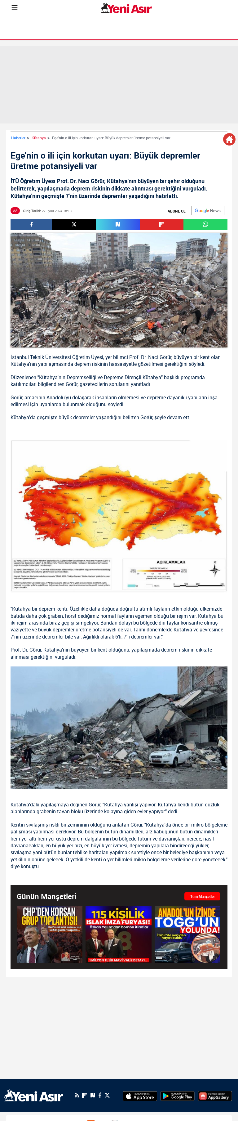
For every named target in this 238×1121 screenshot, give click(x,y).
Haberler (18, 137)
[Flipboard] (84, 1095)
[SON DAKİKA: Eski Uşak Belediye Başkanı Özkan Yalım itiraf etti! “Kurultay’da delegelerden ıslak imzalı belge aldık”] (118, 934)
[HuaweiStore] (215, 1095)
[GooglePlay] (177, 1095)
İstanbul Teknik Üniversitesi (41, 357)
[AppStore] (140, 1095)
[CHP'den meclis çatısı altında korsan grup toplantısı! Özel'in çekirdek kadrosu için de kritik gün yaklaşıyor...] (49, 934)
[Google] (207, 210)
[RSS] (77, 1095)
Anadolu (55, 397)
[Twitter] (107, 1095)
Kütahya (39, 137)
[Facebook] (99, 1095)
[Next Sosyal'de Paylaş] (117, 224)
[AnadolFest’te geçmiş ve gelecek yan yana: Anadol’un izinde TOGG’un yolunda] (187, 934)
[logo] (33, 1095)
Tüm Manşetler (202, 896)
